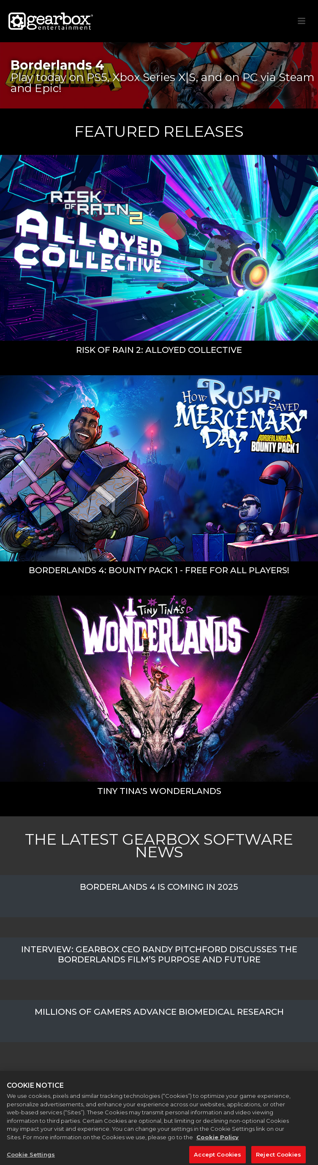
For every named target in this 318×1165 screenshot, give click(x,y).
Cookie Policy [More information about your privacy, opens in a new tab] (217, 1139)
